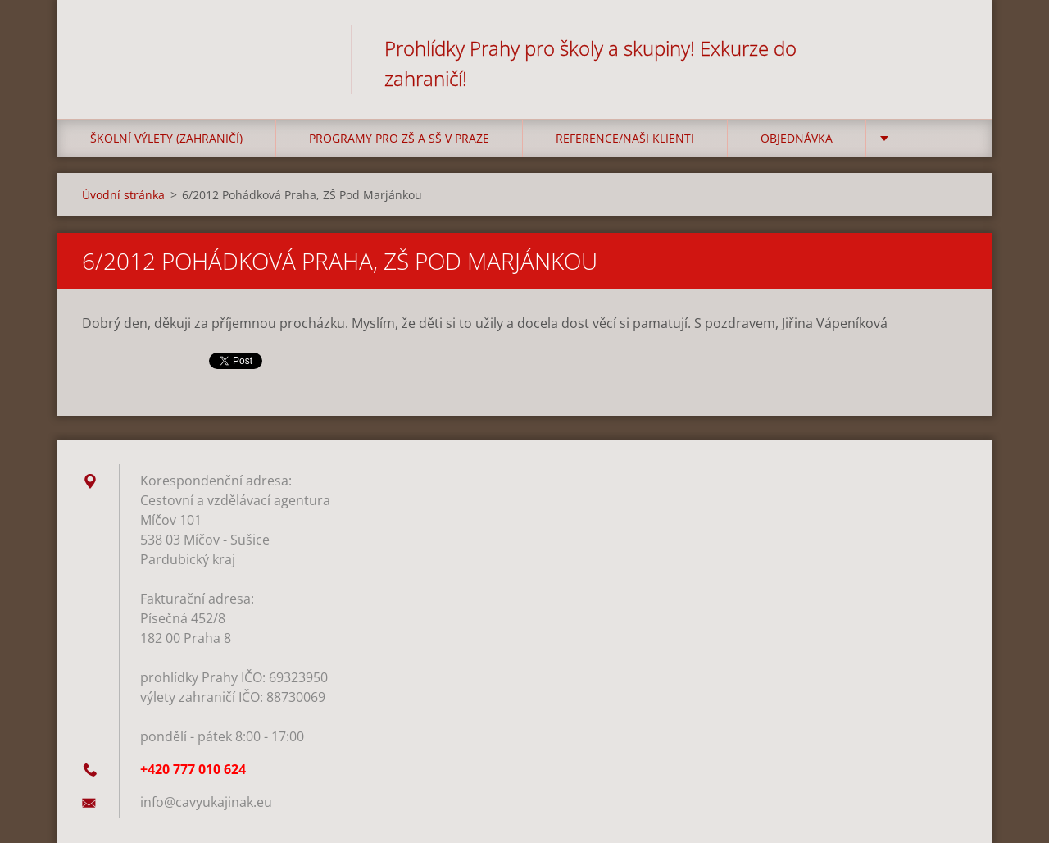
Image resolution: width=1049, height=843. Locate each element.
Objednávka (797, 138)
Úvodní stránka (123, 195)
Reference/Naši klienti (625, 138)
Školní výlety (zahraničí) (166, 138)
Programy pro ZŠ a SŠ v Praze (399, 138)
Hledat (949, 47)
